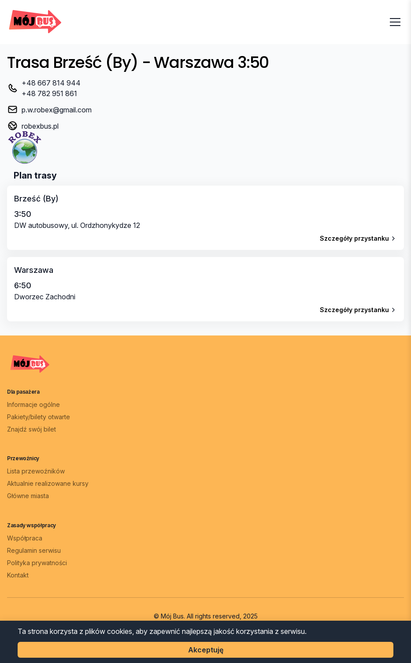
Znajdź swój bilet (31, 429)
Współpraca (24, 538)
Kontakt (18, 575)
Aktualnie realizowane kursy (48, 483)
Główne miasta (28, 495)
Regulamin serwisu (34, 550)
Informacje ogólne (33, 404)
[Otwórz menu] (395, 22)
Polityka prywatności (37, 562)
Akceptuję (205, 649)
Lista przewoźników (36, 471)
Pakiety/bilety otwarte (38, 417)
